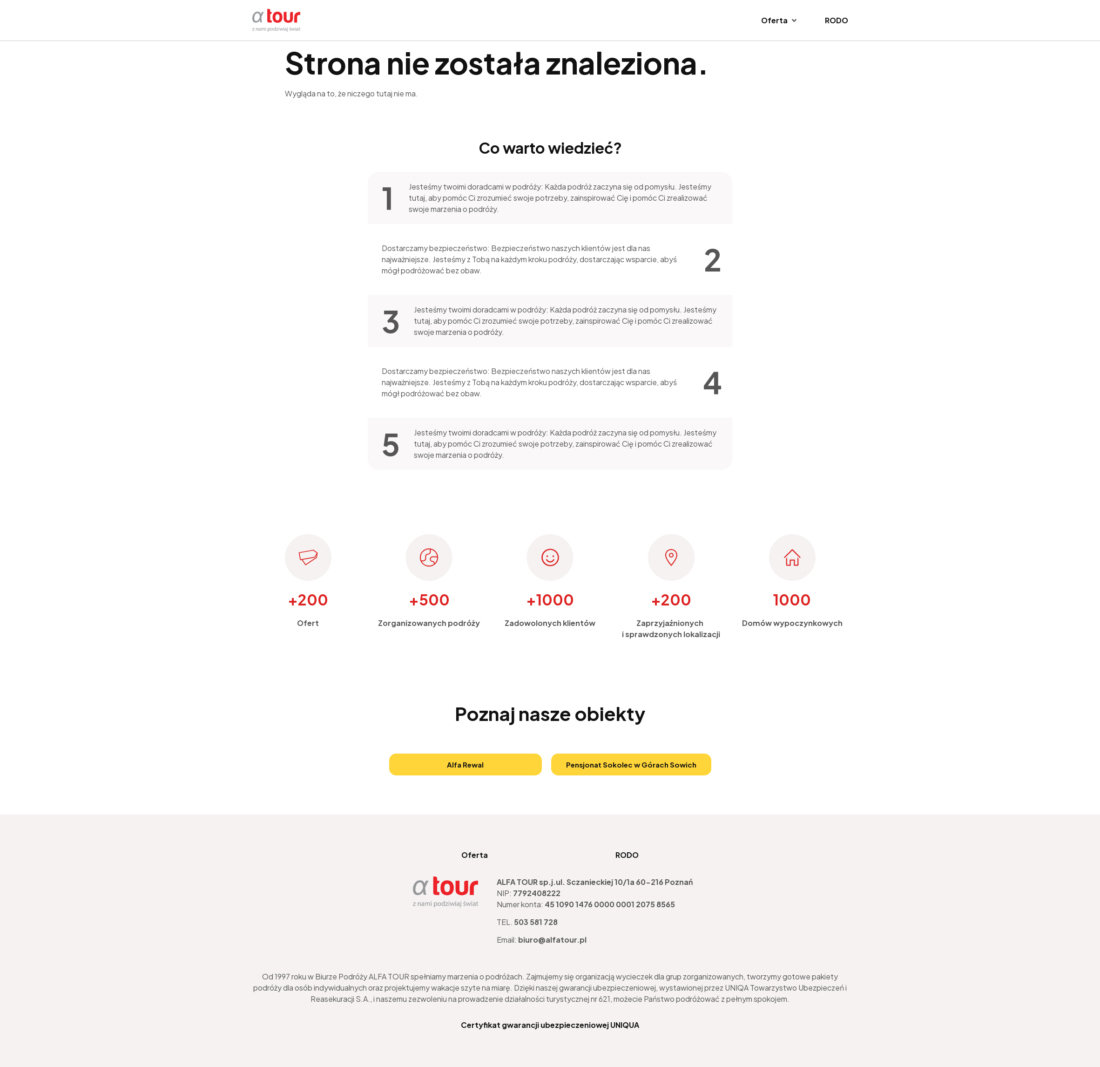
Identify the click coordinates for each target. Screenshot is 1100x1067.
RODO (627, 855)
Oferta (474, 855)
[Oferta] (779, 20)
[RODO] (836, 20)
